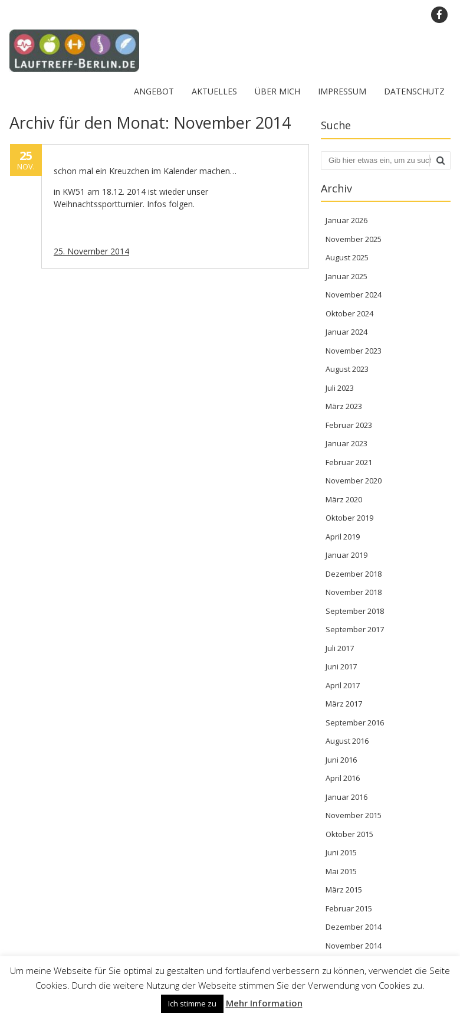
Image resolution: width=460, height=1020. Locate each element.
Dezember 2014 (354, 926)
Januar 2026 (346, 220)
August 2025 (347, 257)
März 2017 (344, 703)
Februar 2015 (349, 908)
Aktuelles (214, 91)
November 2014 (354, 945)
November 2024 (354, 294)
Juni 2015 (341, 852)
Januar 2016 (346, 797)
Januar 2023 (346, 443)
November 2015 (354, 815)
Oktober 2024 (349, 313)
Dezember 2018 (354, 573)
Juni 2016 (341, 759)
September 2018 (355, 611)
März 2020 (344, 499)
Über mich (277, 91)
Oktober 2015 (349, 834)
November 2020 (354, 480)
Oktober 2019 (349, 517)
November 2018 (354, 592)
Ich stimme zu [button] (192, 1003)
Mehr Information (264, 1003)
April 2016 (343, 778)
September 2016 (355, 722)
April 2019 (343, 536)
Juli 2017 (340, 648)
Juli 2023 (340, 387)
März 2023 (344, 406)
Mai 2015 (341, 871)
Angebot (154, 91)
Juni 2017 (341, 666)
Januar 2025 (346, 276)
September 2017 (355, 629)
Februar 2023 (349, 425)
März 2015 (344, 889)
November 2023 (354, 350)
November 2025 (354, 239)
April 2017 (343, 685)
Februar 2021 (349, 462)
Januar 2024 (346, 331)
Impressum (342, 91)
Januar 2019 (346, 555)
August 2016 (347, 740)
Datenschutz (414, 91)
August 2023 (347, 369)
